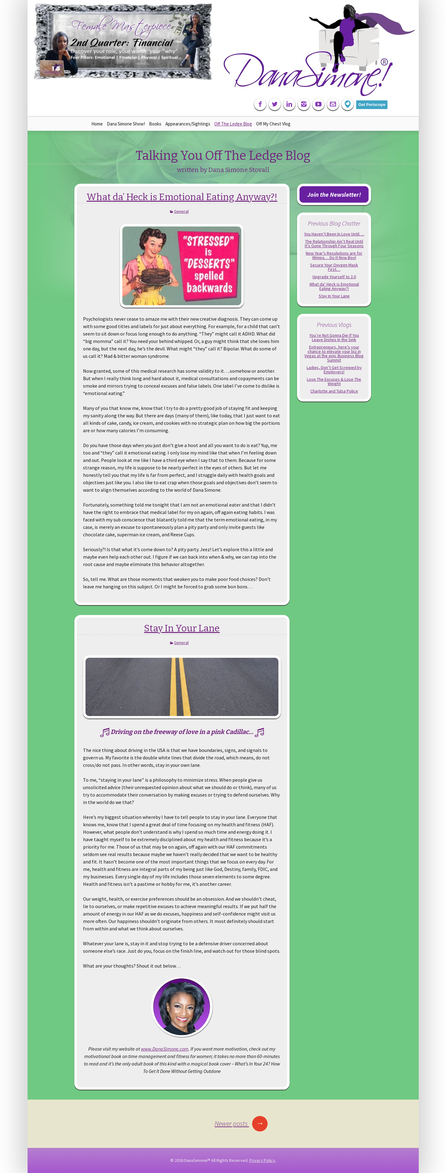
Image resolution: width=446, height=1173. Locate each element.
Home (97, 124)
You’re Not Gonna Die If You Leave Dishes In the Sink (334, 337)
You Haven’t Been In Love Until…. (334, 234)
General (181, 211)
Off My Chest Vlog (273, 124)
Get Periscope (371, 104)
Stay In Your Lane (182, 628)
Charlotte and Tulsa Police (334, 391)
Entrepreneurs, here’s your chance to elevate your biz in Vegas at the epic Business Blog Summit (334, 353)
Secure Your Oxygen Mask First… (334, 267)
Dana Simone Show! (126, 124)
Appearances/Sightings (187, 124)
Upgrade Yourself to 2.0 (334, 276)
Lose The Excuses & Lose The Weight (334, 381)
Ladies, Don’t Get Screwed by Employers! (334, 370)
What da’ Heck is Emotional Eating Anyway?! (181, 197)
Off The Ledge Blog (233, 124)
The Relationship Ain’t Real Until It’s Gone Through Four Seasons (334, 243)
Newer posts (241, 1123)
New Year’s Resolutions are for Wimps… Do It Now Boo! (334, 255)
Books (155, 124)
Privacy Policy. (262, 1160)
